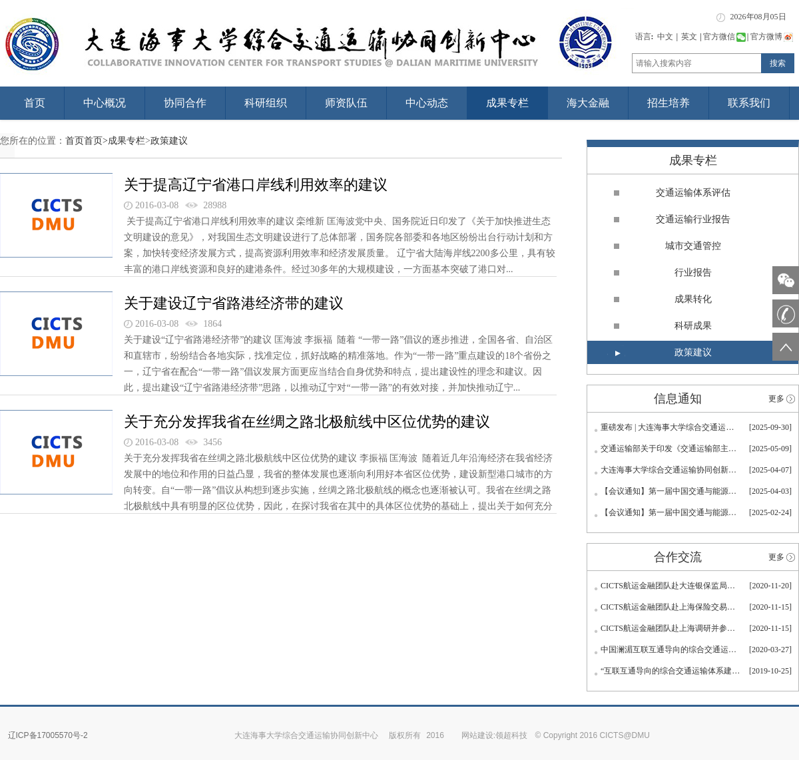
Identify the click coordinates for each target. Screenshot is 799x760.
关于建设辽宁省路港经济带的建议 (234, 303)
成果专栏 (507, 102)
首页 (34, 102)
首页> (96, 141)
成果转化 (693, 299)
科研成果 (693, 326)
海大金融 (588, 102)
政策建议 (169, 141)
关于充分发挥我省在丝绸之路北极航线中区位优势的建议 (307, 421)
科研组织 (265, 102)
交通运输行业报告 (693, 219)
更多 (776, 398)
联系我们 (749, 102)
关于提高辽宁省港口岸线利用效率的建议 (256, 184)
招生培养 (668, 102)
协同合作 (185, 102)
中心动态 (426, 102)
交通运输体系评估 (693, 193)
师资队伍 (346, 102)
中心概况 (104, 102)
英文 (689, 36)
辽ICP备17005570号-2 (48, 735)
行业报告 (693, 273)
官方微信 (724, 36)
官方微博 (771, 36)
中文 (665, 36)
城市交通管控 (693, 246)
